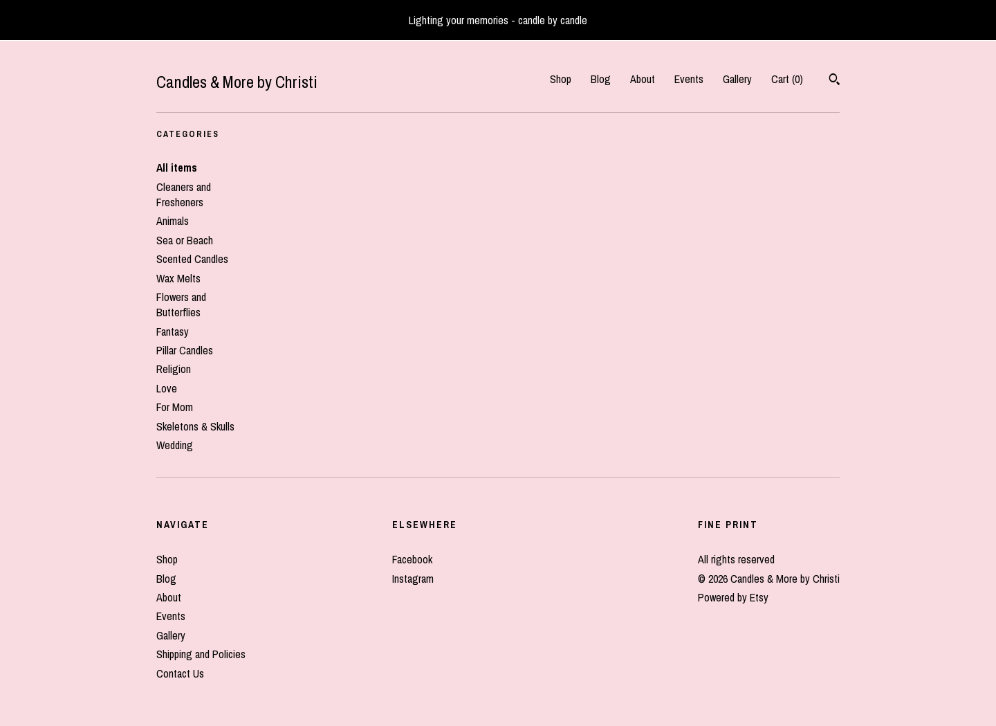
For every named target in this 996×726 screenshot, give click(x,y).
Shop (560, 79)
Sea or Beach (184, 240)
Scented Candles (192, 258)
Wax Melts (178, 278)
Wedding (174, 445)
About (642, 79)
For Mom (174, 407)
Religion (173, 368)
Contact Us (180, 673)
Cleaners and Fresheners (183, 194)
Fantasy (172, 331)
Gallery (737, 79)
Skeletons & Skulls (195, 426)
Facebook (412, 559)
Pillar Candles (184, 350)
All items (176, 167)
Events (688, 79)
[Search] (834, 81)
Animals (172, 220)
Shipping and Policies (201, 654)
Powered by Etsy (733, 597)
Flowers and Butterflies (181, 304)
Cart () (787, 79)
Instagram (413, 578)
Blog (601, 79)
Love (166, 388)
